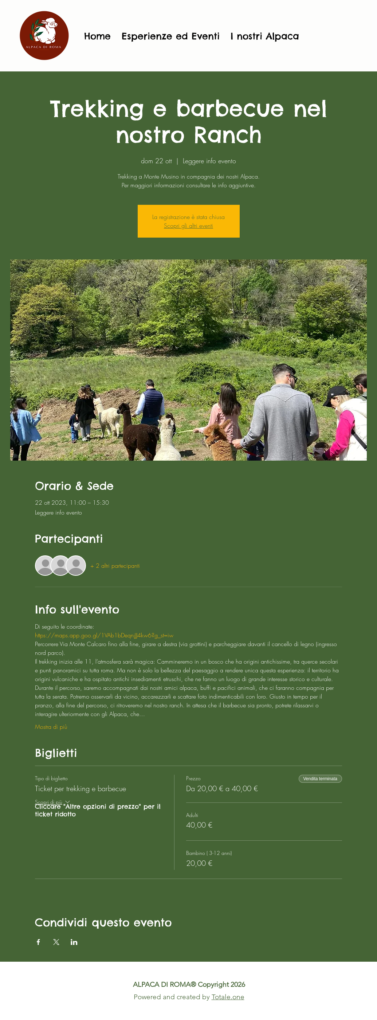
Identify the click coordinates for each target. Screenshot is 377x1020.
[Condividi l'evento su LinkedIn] (74, 942)
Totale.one (228, 997)
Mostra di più (51, 727)
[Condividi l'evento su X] (56, 942)
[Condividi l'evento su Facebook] (38, 942)
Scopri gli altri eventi (188, 226)
